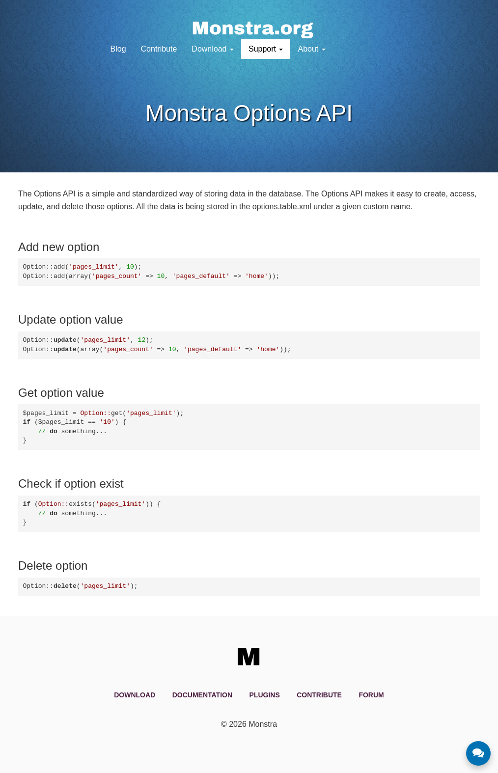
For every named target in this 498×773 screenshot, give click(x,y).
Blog (118, 49)
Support (266, 49)
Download (213, 49)
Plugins (264, 695)
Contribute (159, 49)
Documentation (202, 695)
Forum (371, 695)
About (311, 49)
